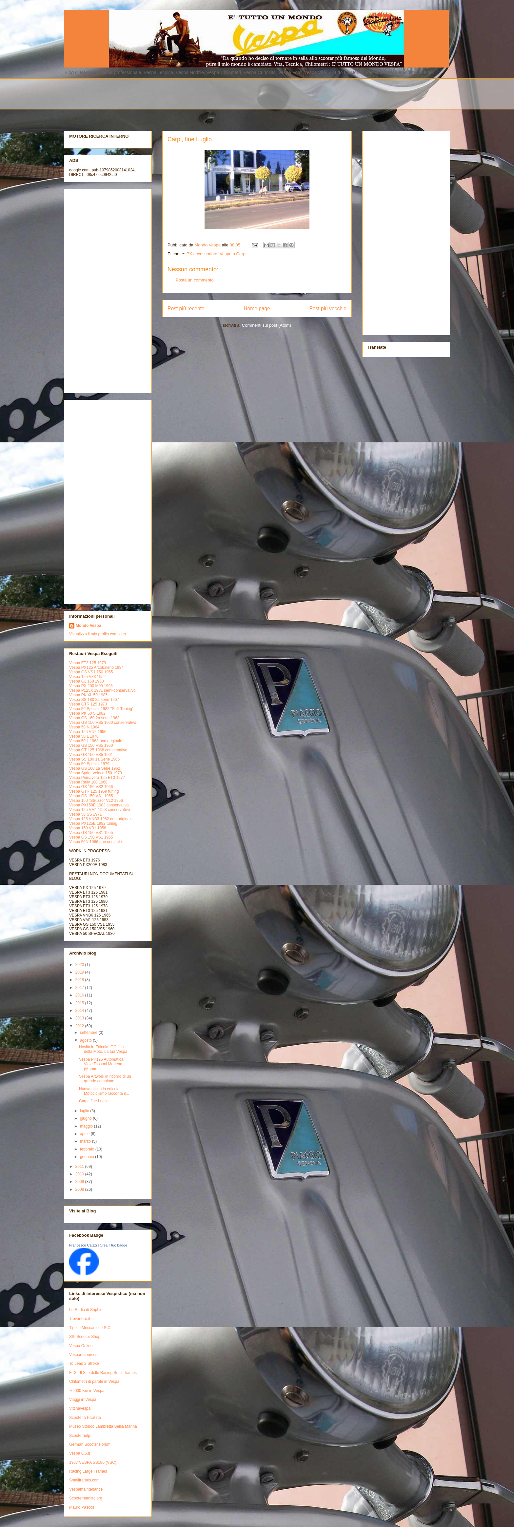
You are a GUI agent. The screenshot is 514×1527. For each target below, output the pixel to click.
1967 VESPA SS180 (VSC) (92, 1462)
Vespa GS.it (79, 1453)
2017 (80, 987)
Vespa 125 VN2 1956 (87, 731)
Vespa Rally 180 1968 (88, 782)
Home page (257, 308)
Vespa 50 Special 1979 (89, 764)
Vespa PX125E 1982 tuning (93, 823)
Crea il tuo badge (113, 1245)
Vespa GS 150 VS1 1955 (91, 796)
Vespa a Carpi (233, 253)
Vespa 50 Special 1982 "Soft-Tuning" (101, 708)
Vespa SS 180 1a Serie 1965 (94, 759)
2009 (80, 1181)
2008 (80, 1189)
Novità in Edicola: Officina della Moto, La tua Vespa (103, 1049)
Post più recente (186, 308)
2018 (80, 979)
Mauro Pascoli (81, 1507)
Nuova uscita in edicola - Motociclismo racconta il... (104, 1091)
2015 (80, 1003)
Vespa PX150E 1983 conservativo (98, 805)
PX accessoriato (202, 253)
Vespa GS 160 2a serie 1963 (94, 718)
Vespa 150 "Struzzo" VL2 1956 (96, 800)
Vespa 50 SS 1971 (85, 814)
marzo (86, 1141)
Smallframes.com (84, 1480)
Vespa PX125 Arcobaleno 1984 (96, 667)
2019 (80, 972)
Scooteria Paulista (85, 1417)
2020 (80, 964)
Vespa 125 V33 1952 (87, 676)
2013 (80, 1018)
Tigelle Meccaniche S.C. (90, 1327)
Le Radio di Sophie (85, 1309)
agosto (86, 1040)
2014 (80, 1010)
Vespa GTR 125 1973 (88, 704)
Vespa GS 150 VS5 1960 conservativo (102, 722)
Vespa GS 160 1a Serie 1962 (94, 768)
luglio (85, 1111)
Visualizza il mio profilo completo (97, 634)
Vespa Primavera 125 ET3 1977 (97, 777)
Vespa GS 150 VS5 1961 (91, 754)
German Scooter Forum (89, 1444)
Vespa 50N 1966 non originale (95, 842)
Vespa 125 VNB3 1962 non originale (100, 819)
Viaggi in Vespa (82, 1399)
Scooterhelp (79, 1435)
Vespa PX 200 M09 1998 (91, 686)
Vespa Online (80, 1345)
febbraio (87, 1149)
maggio (87, 1126)
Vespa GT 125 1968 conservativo (98, 750)
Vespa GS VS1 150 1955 (91, 672)
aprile (85, 1133)
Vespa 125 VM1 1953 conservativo (99, 809)
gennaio (87, 1156)
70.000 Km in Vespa (86, 1390)
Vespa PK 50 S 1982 (87, 713)
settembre (89, 1032)
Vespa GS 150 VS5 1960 (91, 745)
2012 (80, 1026)
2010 (80, 1174)
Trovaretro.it (79, 1318)
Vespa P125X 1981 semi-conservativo (102, 690)
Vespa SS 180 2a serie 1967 (94, 699)
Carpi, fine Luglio (94, 1101)
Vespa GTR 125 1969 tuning (94, 791)
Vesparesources (83, 1354)
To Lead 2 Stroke (84, 1363)
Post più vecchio (327, 308)
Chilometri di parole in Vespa (94, 1381)
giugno (86, 1118)
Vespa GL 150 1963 (86, 681)
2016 (80, 995)
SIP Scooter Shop (84, 1336)
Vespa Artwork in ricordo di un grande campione (105, 1078)
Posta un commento (195, 280)
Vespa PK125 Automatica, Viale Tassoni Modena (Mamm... (102, 1064)
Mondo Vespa (88, 625)
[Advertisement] (223, 93)
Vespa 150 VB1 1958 (87, 828)
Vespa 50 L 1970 (84, 736)
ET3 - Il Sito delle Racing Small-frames (103, 1372)
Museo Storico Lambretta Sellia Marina (103, 1426)
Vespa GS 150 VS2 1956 (91, 786)
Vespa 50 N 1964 (84, 727)
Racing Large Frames (88, 1471)
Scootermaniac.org (85, 1498)
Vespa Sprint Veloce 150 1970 (95, 773)
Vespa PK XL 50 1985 (88, 695)
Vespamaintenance (86, 1489)
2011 (80, 1166)
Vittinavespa (79, 1408)
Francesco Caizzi (83, 1245)
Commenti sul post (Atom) (266, 325)
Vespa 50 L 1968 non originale (95, 741)
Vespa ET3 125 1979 (87, 663)
